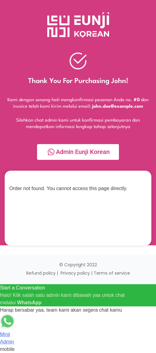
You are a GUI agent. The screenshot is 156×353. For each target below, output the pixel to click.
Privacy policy (75, 273)
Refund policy (41, 273)
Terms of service (112, 273)
